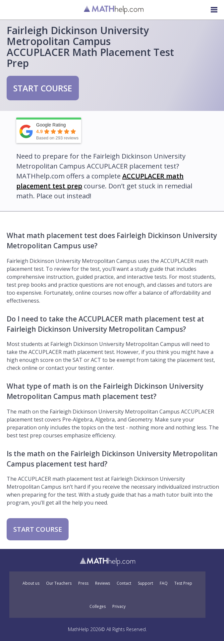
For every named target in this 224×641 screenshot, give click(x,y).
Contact (124, 583)
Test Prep (183, 583)
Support (145, 583)
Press (83, 583)
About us (31, 583)
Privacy (119, 606)
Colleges (97, 606)
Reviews (102, 583)
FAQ (164, 583)
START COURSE (42, 88)
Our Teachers (59, 583)
